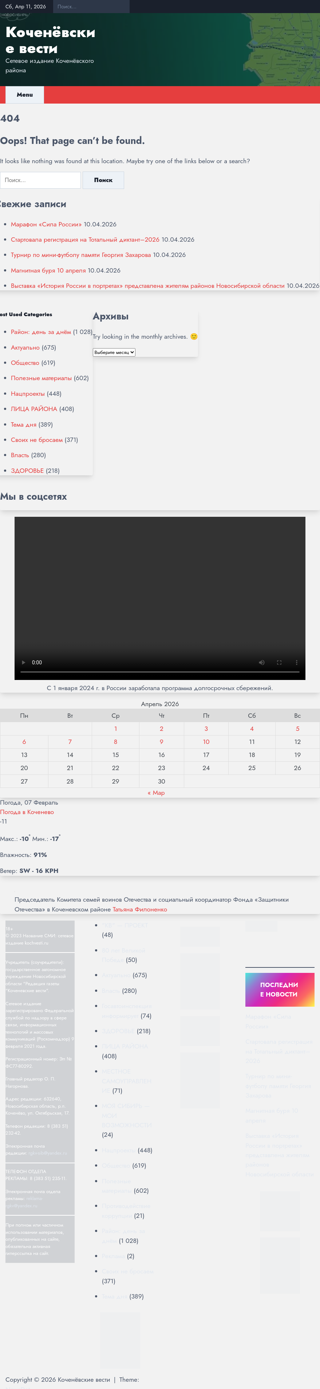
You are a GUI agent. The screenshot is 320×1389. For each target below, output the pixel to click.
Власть (20, 455)
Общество (25, 362)
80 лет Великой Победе (123, 955)
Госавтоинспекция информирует (127, 1010)
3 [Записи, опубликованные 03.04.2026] (206, 728)
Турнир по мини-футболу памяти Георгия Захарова (81, 254)
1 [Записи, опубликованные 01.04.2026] (115, 728)
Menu (25, 94)
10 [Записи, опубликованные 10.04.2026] (206, 741)
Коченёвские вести (50, 40)
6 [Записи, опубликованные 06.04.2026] (24, 741)
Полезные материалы (41, 378)
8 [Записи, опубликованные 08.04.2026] (116, 741)
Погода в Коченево (27, 812)
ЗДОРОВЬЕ (27, 470)
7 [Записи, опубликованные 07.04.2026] (70, 741)
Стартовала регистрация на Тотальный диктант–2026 (85, 239)
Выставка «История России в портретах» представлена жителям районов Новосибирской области (148, 285)
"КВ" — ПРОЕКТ (125, 925)
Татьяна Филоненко (140, 909)
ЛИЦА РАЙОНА (34, 409)
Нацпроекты (28, 393)
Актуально (25, 347)
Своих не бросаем (37, 439)
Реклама (113, 1256)
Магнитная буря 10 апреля (48, 270)
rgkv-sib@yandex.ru (47, 1153)
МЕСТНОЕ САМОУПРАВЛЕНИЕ (127, 1081)
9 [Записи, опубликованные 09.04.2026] (161, 741)
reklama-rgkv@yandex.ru (24, 1202)
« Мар (156, 792)
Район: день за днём (41, 332)
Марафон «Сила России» (46, 224)
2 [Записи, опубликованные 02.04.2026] (161, 728)
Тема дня (23, 424)
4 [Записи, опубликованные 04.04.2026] (252, 728)
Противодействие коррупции (126, 1210)
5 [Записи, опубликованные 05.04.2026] (297, 728)
